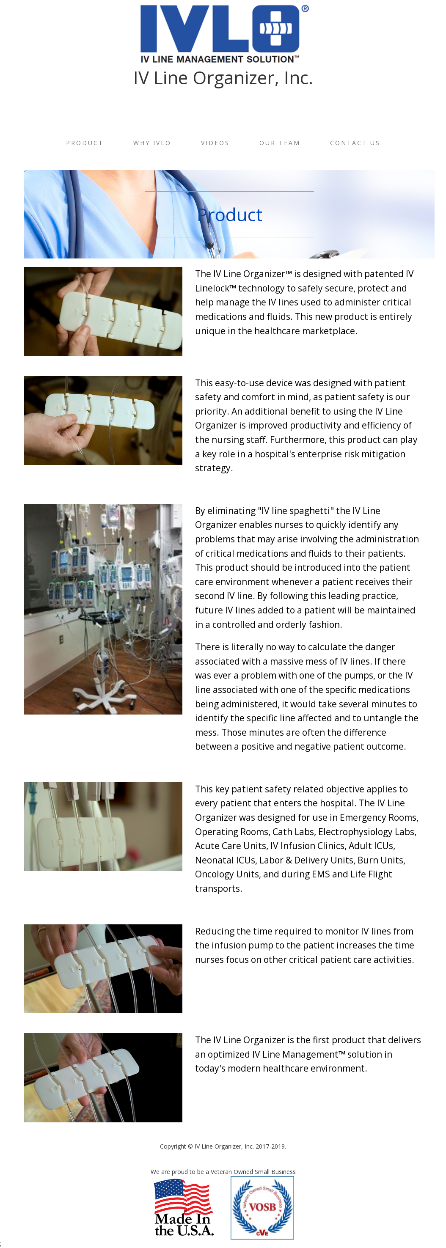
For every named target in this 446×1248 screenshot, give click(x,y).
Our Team (279, 143)
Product (85, 143)
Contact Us (355, 143)
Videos (215, 143)
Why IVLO (152, 143)
